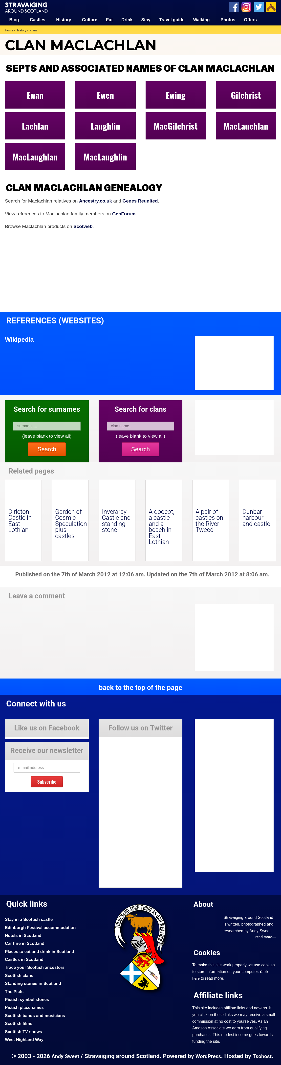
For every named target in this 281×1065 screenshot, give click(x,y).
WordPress (208, 1056)
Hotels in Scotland (23, 935)
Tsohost (262, 1056)
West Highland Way (24, 1039)
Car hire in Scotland (25, 943)
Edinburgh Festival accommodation (41, 927)
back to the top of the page (140, 687)
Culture (89, 19)
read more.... (265, 937)
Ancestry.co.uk (96, 201)
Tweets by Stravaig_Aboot (121, 741)
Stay (145, 19)
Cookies (207, 952)
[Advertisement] (234, 638)
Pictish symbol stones (27, 999)
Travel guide (172, 19)
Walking (201, 19)
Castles (37, 19)
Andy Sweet (65, 1056)
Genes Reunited (141, 201)
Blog (14, 19)
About (204, 904)
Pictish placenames (24, 1007)
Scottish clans (19, 975)
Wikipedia (19, 339)
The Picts (14, 991)
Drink (126, 19)
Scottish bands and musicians (35, 1015)
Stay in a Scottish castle (29, 919)
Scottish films (19, 1023)
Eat (109, 19)
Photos (227, 19)
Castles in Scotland (24, 959)
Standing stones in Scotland (33, 983)
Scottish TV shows (24, 1031)
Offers (250, 19)
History (63, 19)
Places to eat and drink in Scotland (40, 951)
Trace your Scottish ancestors (35, 967)
